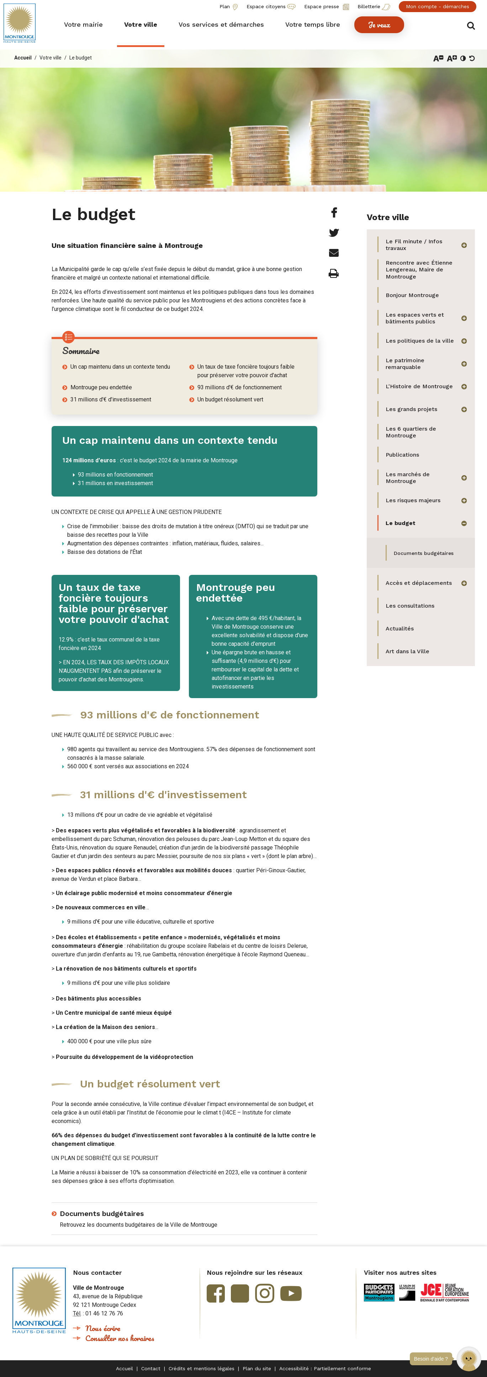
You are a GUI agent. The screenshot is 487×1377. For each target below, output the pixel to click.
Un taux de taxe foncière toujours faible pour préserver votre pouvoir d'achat (246, 371)
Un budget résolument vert (230, 399)
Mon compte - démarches (437, 6)
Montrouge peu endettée (101, 387)
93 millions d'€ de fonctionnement (239, 387)
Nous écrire (102, 1328)
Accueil (23, 58)
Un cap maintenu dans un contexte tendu (120, 366)
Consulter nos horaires (119, 1338)
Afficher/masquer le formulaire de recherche (472, 25)
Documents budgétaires (102, 1213)
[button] (468, 1358)
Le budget (80, 58)
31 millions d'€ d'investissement (110, 399)
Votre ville (50, 58)
